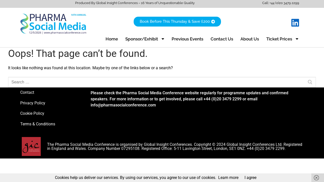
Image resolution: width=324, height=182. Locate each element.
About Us (249, 38)
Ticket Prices (282, 38)
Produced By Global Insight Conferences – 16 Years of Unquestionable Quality (135, 3)
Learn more (228, 177)
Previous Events (187, 38)
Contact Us (222, 38)
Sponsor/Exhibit (144, 38)
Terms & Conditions (37, 124)
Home (112, 38)
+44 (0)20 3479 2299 (284, 3)
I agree (250, 177)
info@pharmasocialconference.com (123, 105)
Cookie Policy (32, 113)
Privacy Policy (32, 103)
